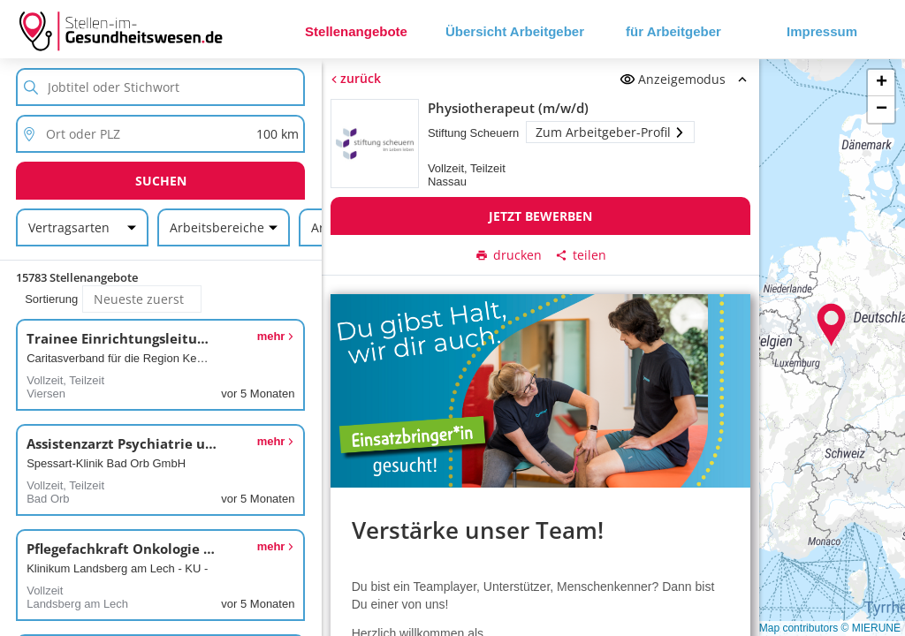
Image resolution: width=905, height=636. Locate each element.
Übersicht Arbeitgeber (514, 31)
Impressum (822, 31)
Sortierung (51, 299)
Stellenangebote (356, 31)
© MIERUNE (870, 628)
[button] (832, 325)
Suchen (160, 180)
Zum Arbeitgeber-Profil (610, 132)
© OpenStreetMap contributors (766, 628)
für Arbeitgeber (673, 31)
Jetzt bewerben (540, 216)
